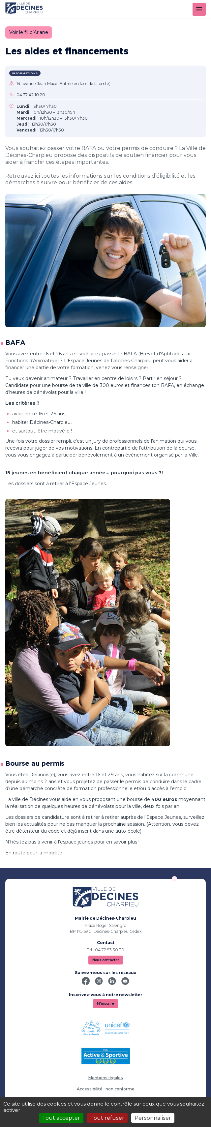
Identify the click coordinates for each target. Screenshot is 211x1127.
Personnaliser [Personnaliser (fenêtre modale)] (153, 1118)
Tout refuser (107, 1118)
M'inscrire (105, 1003)
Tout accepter (61, 1118)
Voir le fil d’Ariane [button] (28, 32)
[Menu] (199, 9)
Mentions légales (105, 1077)
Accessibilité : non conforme (106, 1088)
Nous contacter (105, 960)
